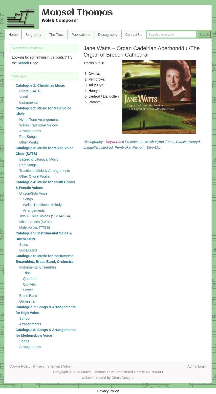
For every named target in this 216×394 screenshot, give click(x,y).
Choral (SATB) (30, 91)
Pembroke (122, 147)
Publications (81, 35)
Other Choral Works (34, 176)
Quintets (29, 284)
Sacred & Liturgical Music (38, 159)
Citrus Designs (123, 378)
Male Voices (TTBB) (34, 227)
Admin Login (197, 366)
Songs (28, 199)
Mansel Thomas (77, 13)
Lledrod (107, 147)
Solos (23, 245)
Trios (27, 273)
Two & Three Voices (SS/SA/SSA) (45, 216)
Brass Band (28, 296)
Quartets (29, 279)
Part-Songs (28, 137)
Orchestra (26, 301)
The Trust (56, 35)
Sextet (28, 290)
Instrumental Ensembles (37, 267)
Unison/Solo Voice (33, 193)
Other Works (29, 142)
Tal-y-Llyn (154, 147)
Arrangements (30, 324)
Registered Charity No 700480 (139, 372)
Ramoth (138, 147)
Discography (107, 35)
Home (13, 35)
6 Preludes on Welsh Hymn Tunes (148, 142)
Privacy (38, 366)
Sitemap (53, 366)
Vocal (23, 97)
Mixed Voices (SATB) (35, 222)
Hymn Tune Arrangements (39, 120)
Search (23, 63)
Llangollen (91, 147)
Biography (33, 35)
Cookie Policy (19, 366)
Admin (68, 366)
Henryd (194, 142)
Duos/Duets (28, 250)
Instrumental (28, 102)
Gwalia (181, 142)
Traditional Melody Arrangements (44, 171)
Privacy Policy (108, 391)
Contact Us (133, 35)
